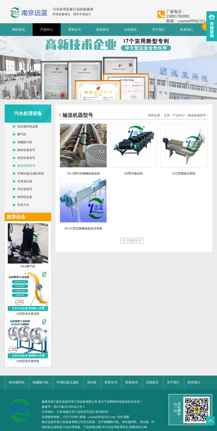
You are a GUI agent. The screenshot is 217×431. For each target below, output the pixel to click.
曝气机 (21, 134)
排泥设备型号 (26, 157)
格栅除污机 (24, 142)
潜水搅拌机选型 (27, 126)
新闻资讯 (102, 29)
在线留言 (130, 29)
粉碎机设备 (24, 197)
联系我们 (186, 29)
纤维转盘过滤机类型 (30, 173)
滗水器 (91, 382)
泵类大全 (23, 204)
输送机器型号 (26, 165)
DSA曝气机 (28, 266)
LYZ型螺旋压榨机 (184, 173)
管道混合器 (24, 181)
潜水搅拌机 (17, 382)
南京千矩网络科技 (110, 401)
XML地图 (123, 417)
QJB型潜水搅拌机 (28, 361)
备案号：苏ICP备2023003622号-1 (63, 406)
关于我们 (158, 29)
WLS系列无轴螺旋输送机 (83, 173)
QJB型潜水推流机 (28, 313)
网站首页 (18, 29)
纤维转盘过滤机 (68, 382)
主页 (167, 115)
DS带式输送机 (134, 173)
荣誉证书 (74, 29)
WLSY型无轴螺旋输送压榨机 (84, 228)
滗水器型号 (24, 189)
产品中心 (46, 29)
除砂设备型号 (26, 150)
